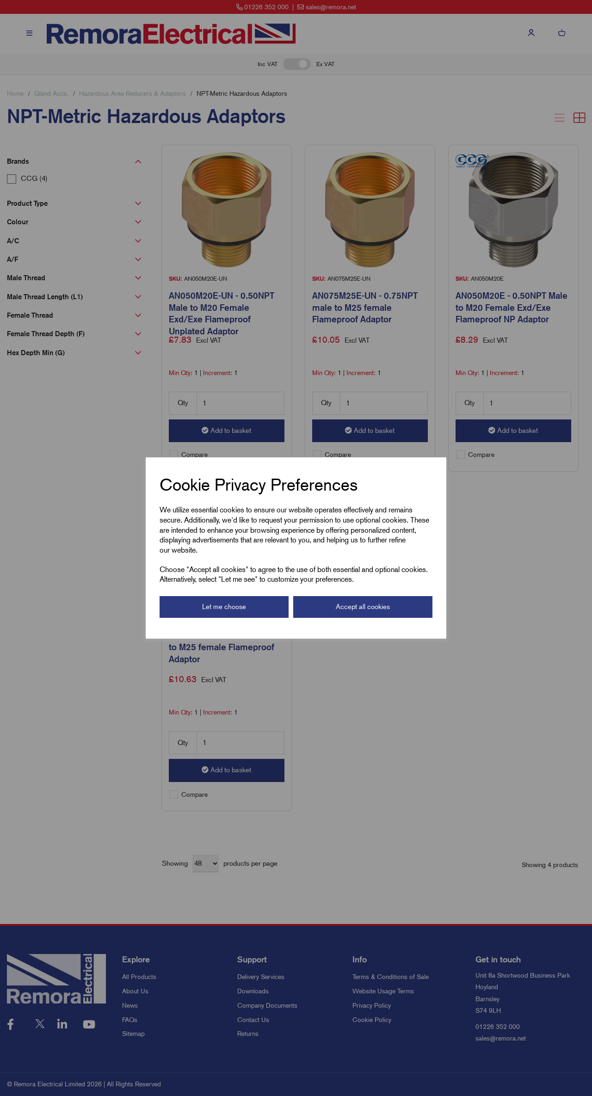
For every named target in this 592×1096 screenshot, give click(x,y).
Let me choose (224, 607)
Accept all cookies (363, 607)
